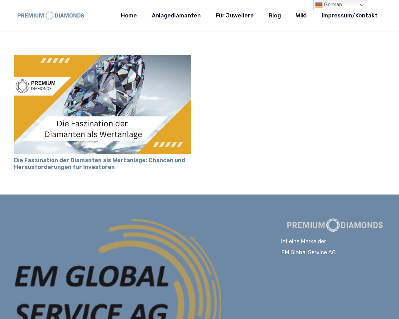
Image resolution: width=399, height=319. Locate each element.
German (328, 5)
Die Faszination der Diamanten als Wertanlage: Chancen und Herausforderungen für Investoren (99, 164)
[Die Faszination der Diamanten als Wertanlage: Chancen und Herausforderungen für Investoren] (102, 59)
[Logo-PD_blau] (49, 15)
